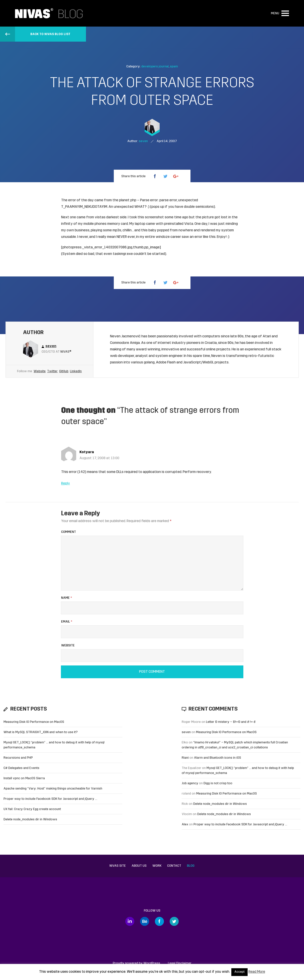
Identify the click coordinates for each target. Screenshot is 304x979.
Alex (185, 824)
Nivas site (118, 865)
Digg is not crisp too (218, 783)
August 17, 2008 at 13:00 (99, 458)
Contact (174, 865)
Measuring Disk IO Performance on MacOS (34, 722)
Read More (256, 971)
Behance (144, 921)
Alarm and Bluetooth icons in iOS (217, 757)
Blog (190, 865)
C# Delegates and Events (21, 768)
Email (66, 621)
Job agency (190, 783)
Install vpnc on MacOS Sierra (24, 778)
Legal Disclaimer (179, 963)
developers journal (155, 66)
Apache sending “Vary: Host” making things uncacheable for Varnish (53, 788)
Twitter (52, 371)
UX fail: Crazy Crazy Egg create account (32, 809)
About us (139, 865)
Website (40, 371)
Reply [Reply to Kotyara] (65, 483)
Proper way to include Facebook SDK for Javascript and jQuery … (50, 799)
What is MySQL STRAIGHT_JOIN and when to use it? (41, 732)
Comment (68, 532)
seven (186, 732)
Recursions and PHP (18, 757)
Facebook (159, 921)
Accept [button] (239, 971)
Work (156, 865)
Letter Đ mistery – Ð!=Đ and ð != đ (230, 722)
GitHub (63, 371)
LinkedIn (76, 371)
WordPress (151, 963)
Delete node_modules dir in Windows (30, 819)
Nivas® (65, 351)
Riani (185, 757)
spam (174, 66)
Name (66, 598)
